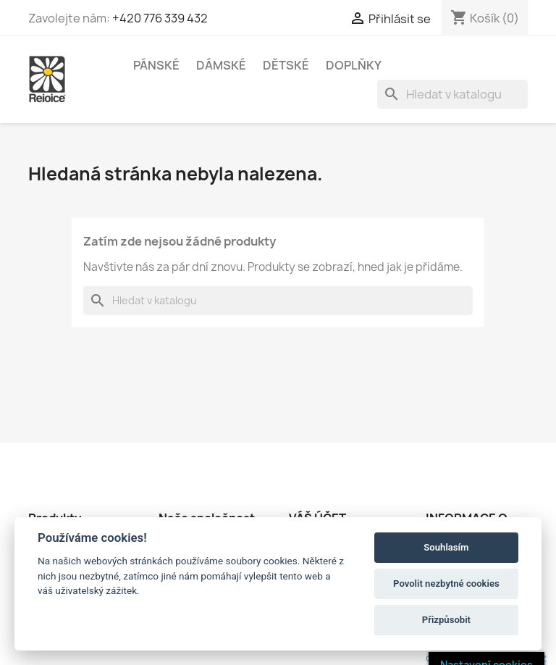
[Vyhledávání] (452, 94)
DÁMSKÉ (221, 65)
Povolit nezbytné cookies (446, 583)
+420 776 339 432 (160, 18)
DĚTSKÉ (286, 65)
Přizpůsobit (446, 619)
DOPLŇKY (354, 65)
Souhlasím (446, 547)
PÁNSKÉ (156, 65)
